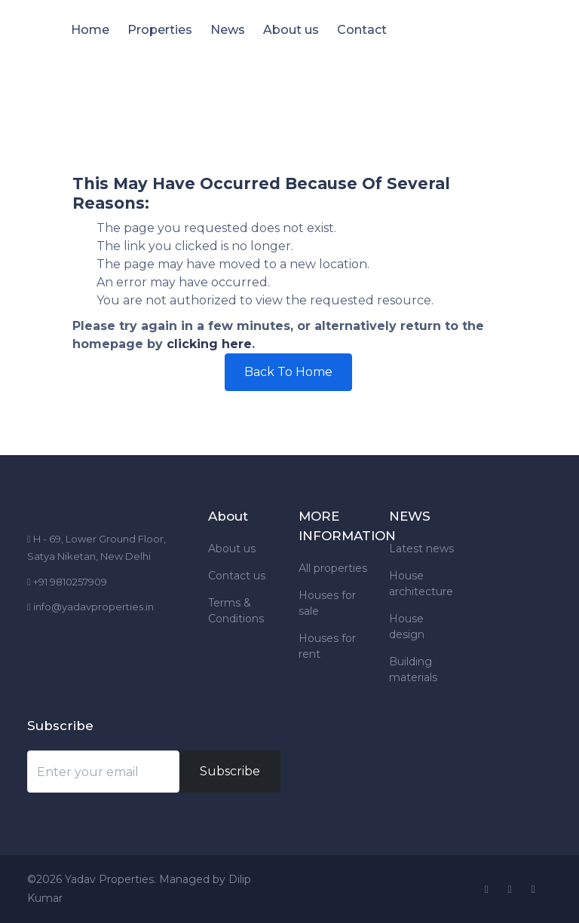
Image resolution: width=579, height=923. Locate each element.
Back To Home (288, 372)
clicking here (209, 344)
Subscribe (230, 771)
